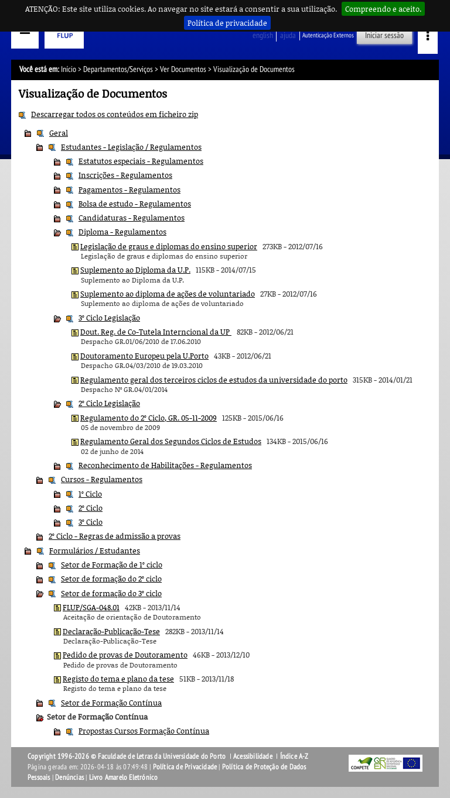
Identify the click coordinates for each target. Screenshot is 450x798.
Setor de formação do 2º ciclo (111, 578)
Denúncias (69, 777)
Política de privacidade (227, 23)
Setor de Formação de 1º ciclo (111, 564)
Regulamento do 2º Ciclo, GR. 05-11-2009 (148, 417)
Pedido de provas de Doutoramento (125, 654)
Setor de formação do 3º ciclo (111, 593)
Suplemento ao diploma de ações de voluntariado (167, 293)
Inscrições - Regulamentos (125, 175)
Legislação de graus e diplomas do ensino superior (168, 246)
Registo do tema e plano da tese (118, 678)
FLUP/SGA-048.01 (91, 607)
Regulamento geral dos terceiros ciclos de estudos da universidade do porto (213, 379)
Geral (58, 133)
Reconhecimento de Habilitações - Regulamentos (165, 465)
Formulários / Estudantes (94, 550)
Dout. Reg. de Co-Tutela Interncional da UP (155, 331)
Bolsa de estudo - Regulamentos (135, 203)
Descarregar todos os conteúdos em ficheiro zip (114, 114)
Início (68, 69)
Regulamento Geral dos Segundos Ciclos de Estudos (170, 441)
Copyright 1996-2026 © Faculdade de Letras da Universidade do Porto (127, 756)
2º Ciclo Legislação (109, 403)
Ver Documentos (183, 69)
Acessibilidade (252, 756)
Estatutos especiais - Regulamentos (141, 161)
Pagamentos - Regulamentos (129, 189)
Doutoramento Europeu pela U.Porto (144, 355)
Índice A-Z (294, 756)
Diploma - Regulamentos (122, 231)
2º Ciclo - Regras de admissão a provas (114, 536)
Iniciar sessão (384, 35)
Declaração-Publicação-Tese (111, 631)
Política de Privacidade (185, 767)
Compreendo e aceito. (383, 9)
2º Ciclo (91, 508)
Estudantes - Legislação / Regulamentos (131, 147)
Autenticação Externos (328, 35)
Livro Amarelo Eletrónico (123, 777)
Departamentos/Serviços (118, 69)
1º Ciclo (90, 494)
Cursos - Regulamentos (101, 479)
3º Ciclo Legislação (109, 317)
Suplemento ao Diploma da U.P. (135, 269)
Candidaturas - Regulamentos (132, 217)
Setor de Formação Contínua (111, 702)
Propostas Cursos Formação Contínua (144, 730)
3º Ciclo (91, 522)
